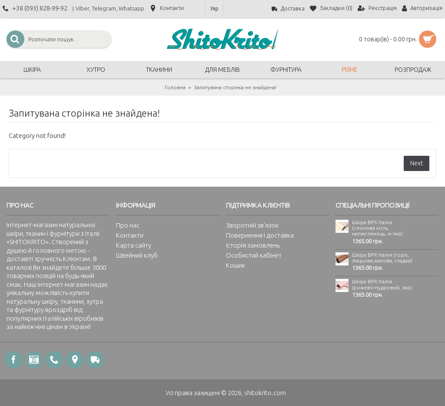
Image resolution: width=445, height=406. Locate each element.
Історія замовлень (253, 245)
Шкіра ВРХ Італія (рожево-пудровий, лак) (382, 284)
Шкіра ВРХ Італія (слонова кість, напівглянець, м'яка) (377, 227)
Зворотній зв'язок (252, 225)
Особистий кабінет (254, 255)
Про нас (127, 225)
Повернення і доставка (260, 235)
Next (416, 163)
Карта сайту (133, 245)
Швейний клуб (137, 255)
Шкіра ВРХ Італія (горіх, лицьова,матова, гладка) (382, 257)
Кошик (235, 265)
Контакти (129, 235)
